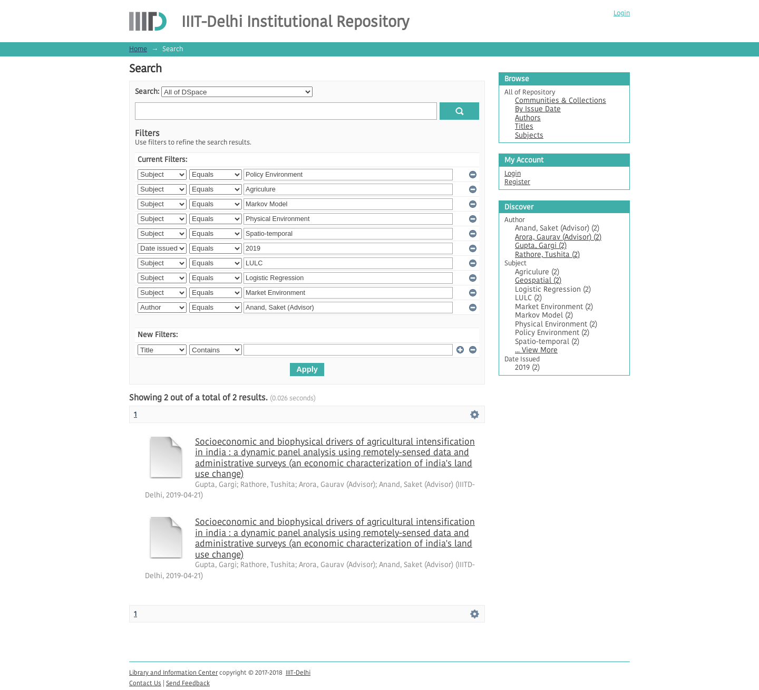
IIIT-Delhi (298, 672)
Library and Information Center (173, 672)
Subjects (529, 135)
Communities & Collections (560, 100)
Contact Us (145, 683)
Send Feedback (188, 683)
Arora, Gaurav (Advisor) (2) (558, 237)
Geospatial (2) (538, 280)
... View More (536, 350)
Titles (524, 126)
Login (622, 12)
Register (517, 181)
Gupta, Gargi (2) (541, 245)
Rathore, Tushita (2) (547, 254)
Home (138, 48)
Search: (147, 91)
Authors (528, 117)
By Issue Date (538, 108)
